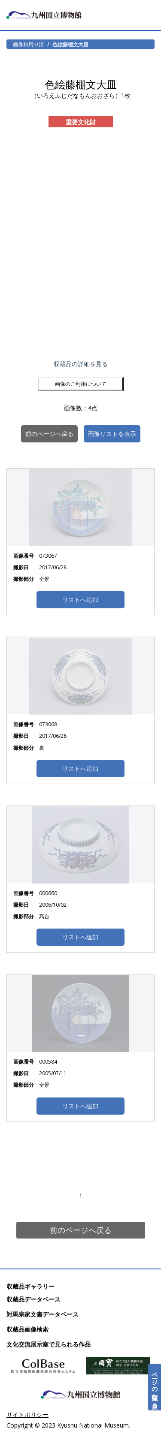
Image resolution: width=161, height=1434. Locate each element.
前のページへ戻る (81, 1230)
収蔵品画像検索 (27, 1329)
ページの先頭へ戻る (155, 1387)
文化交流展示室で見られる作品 (48, 1344)
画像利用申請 (28, 44)
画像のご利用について (80, 384)
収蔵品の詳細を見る (81, 364)
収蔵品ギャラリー (30, 1286)
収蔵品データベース (33, 1299)
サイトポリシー (27, 1414)
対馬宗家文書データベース (42, 1314)
